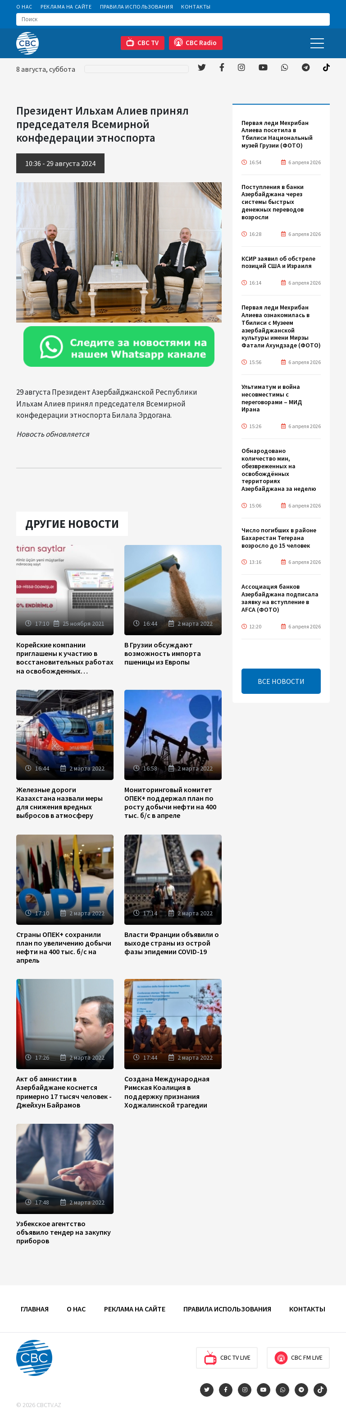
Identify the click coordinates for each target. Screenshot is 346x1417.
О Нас (24, 6)
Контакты (196, 6)
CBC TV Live (226, 1358)
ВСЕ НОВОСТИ (281, 681)
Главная (35, 1308)
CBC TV (142, 42)
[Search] (173, 19)
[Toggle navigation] (317, 43)
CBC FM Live (298, 1358)
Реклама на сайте (66, 6)
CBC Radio (195, 42)
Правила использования (136, 6)
